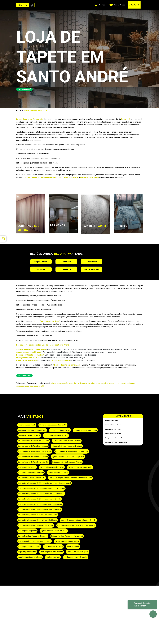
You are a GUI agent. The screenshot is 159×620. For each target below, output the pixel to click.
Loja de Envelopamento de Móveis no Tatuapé (35, 525)
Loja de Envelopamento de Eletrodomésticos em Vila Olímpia (41, 488)
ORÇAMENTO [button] (134, 5)
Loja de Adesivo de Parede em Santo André (34, 451)
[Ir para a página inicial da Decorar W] (25, 5)
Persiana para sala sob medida (75, 557)
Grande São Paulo (91, 269)
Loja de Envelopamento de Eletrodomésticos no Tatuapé (39, 509)
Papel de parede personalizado (30, 557)
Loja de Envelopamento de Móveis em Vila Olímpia (37, 520)
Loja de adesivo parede (27, 467)
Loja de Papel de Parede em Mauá (53, 531)
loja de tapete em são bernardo (63, 383)
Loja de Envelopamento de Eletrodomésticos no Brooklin (39, 499)
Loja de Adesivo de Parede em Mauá (67, 441)
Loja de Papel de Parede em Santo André (67, 536)
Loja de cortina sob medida (58, 472)
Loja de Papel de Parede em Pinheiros (33, 536)
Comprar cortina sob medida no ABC (32, 430)
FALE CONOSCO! (24, 375)
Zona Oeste (92, 262)
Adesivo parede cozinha (113, 425)
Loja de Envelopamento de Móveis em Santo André (37, 515)
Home (18, 110)
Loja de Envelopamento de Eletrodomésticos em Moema (70, 478)
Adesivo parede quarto (113, 433)
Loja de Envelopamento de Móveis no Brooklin (78, 520)
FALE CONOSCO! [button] (24, 89)
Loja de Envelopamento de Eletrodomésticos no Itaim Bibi (40, 504)
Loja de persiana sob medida (29, 546)
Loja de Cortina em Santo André (80, 467)
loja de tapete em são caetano (88, 383)
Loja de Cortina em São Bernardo (31, 472)
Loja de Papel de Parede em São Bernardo (34, 541)
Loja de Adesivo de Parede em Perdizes (67, 446)
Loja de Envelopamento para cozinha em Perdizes (76, 525)
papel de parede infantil (34, 386)
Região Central (40, 262)
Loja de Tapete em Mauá (53, 546)
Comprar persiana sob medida (85, 430)
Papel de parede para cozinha (51, 552)
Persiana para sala (53, 557)
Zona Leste (66, 269)
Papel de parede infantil (27, 552)
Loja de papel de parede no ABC (67, 541)
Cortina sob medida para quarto (56, 435)
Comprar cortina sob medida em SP (52, 425)
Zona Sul (41, 269)
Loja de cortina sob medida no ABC (31, 478)
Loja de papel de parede (27, 531)
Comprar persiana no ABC (60, 430)
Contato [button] (100, 5)
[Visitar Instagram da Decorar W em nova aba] (3, 239)
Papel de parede (73, 546)
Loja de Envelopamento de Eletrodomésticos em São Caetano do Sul (44, 483)
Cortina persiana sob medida (29, 435)
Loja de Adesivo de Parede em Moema (33, 446)
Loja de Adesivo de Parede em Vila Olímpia (71, 451)
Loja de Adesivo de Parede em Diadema (33, 441)
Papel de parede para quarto (77, 552)
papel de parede (107, 383)
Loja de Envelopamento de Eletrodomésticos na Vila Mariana (41, 494)
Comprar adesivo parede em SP (116, 442)
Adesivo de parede (112, 420)
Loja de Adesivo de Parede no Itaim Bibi (33, 462)
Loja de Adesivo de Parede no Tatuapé (67, 462)
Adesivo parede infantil (27, 425)
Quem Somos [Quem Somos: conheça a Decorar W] (117, 5)
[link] (30, 223)
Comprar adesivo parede (114, 438)
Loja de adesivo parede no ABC (52, 467)
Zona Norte (66, 262)
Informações (123, 416)
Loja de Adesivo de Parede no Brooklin (33, 457)
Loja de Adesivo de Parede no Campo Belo (68, 457)
